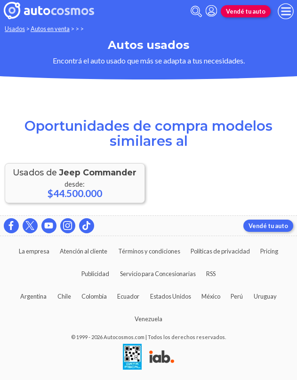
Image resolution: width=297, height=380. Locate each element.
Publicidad (95, 273)
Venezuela (148, 319)
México (210, 296)
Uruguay (265, 296)
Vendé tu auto (245, 11)
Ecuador (128, 296)
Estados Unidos (170, 296)
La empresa (34, 251)
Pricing (269, 251)
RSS (211, 273)
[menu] (286, 11)
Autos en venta (50, 28)
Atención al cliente (83, 251)
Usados (15, 28)
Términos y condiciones (149, 251)
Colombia (94, 296)
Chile (64, 296)
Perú (237, 296)
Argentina (33, 296)
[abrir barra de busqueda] (196, 11)
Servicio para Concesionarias (158, 273)
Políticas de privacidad (220, 251)
